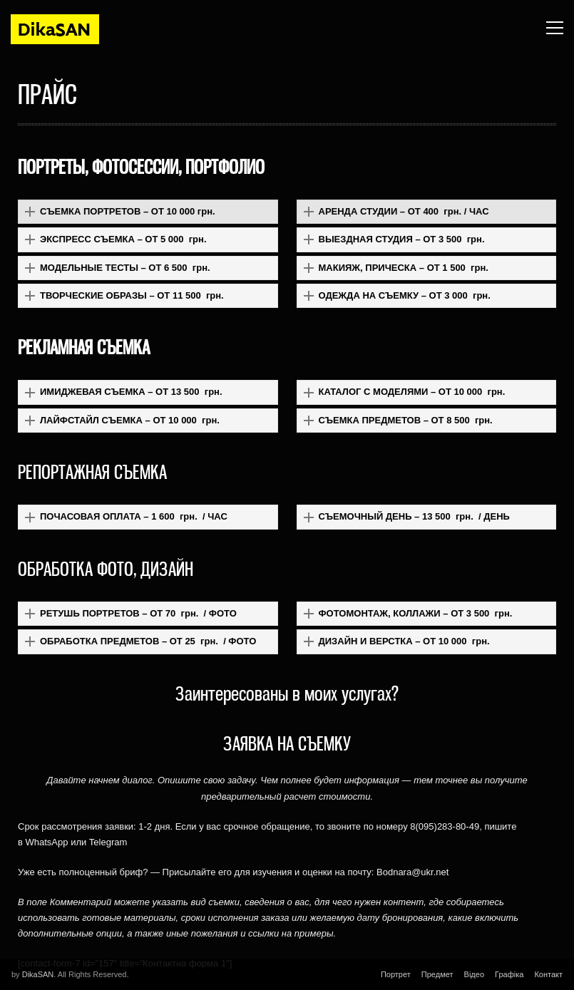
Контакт (548, 974)
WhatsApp (47, 842)
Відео (474, 974)
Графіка (509, 974)
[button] (148, 212)
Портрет (396, 974)
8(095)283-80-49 (444, 826)
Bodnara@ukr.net (412, 872)
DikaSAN (38, 974)
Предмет (437, 974)
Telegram (108, 842)
